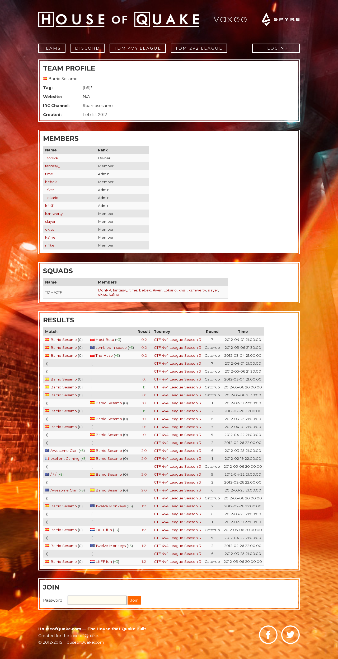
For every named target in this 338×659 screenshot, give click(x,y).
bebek (51, 182)
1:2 (144, 506)
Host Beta (105, 339)
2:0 (144, 450)
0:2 (144, 339)
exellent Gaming (64, 458)
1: (144, 387)
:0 (144, 403)
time (49, 174)
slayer (50, 221)
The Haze (105, 355)
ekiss (49, 229)
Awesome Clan (64, 450)
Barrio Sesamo (63, 339)
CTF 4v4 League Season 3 (177, 339)
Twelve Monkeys (111, 506)
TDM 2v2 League (199, 48)
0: (144, 379)
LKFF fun (104, 530)
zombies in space (111, 347)
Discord (87, 48)
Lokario (51, 198)
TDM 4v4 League (137, 48)
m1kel (50, 245)
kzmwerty (54, 213)
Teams (52, 48)
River (49, 190)
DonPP (51, 158)
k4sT (49, 205)
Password (52, 600)
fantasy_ (52, 166)
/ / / (53, 474)
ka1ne (50, 237)
